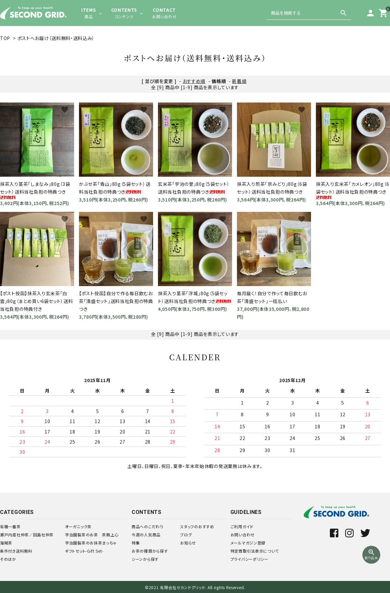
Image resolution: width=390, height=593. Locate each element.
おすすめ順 (194, 81)
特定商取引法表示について (254, 551)
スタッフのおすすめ (197, 526)
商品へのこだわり (147, 526)
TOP (5, 38)
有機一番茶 (10, 526)
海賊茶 (6, 542)
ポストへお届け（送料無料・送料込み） (58, 38)
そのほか (8, 559)
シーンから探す (145, 559)
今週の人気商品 (146, 534)
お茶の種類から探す (150, 551)
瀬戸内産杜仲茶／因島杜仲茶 (27, 534)
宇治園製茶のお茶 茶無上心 (92, 534)
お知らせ (188, 542)
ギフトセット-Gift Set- (84, 551)
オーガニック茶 (78, 526)
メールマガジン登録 (248, 542)
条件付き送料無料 (16, 551)
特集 (136, 542)
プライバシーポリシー (249, 559)
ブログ (186, 534)
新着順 (239, 81)
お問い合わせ (242, 534)
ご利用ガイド (242, 526)
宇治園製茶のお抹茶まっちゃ (91, 542)
